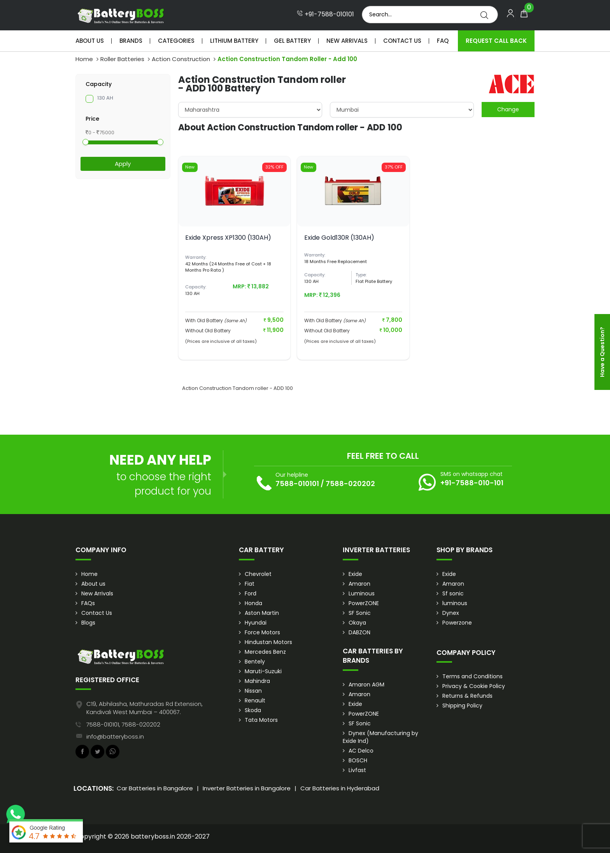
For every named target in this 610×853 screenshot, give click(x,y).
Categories (176, 41)
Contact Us (402, 41)
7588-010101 (297, 483)
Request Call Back (496, 41)
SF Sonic (360, 613)
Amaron (359, 584)
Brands (130, 41)
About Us (89, 41)
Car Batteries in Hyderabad (339, 788)
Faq (443, 41)
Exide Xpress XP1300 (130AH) (228, 237)
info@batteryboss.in (115, 736)
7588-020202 (350, 483)
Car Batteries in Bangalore (155, 788)
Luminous (362, 593)
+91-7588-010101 (325, 14)
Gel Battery (292, 41)
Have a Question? (602, 352)
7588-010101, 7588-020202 (123, 724)
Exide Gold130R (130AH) (339, 237)
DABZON (359, 632)
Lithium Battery (234, 41)
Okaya (357, 623)
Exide (355, 574)
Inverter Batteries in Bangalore (247, 788)
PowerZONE (364, 603)
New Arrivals (347, 41)
